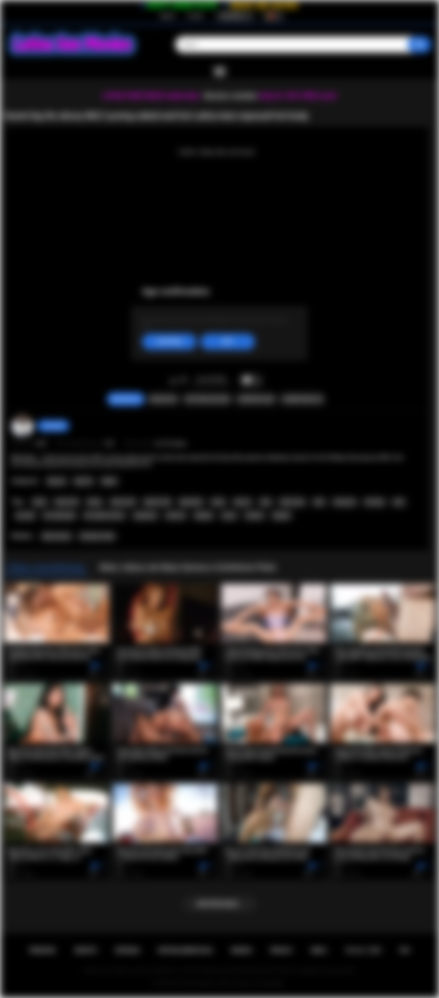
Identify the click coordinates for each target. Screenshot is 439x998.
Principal (42, 950)
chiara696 (53, 426)
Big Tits (83, 481)
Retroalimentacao (185, 950)
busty (218, 502)
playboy (203, 515)
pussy (229, 515)
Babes (109, 481)
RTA (405, 950)
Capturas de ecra (207, 399)
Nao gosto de (183, 380)
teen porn (344, 502)
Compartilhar (255, 399)
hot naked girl (59, 515)
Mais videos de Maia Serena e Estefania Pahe (187, 567)
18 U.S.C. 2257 (363, 950)
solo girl (25, 515)
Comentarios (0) (302, 399)
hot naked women (104, 515)
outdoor (254, 515)
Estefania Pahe (97, 536)
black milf (67, 502)
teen (319, 502)
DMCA (319, 950)
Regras (241, 950)
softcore (175, 515)
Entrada (195, 16)
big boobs (191, 502)
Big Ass (56, 481)
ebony (94, 502)
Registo (167, 16)
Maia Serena (56, 536)
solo (398, 502)
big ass (243, 502)
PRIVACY (281, 950)
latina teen (292, 502)
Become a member (230, 96)
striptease (145, 515)
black (39, 502)
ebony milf (123, 502)
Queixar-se (163, 399)
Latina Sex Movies (196, 983)
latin (266, 502)
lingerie (281, 515)
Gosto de (173, 380)
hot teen (375, 502)
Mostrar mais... (219, 904)
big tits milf (157, 502)
